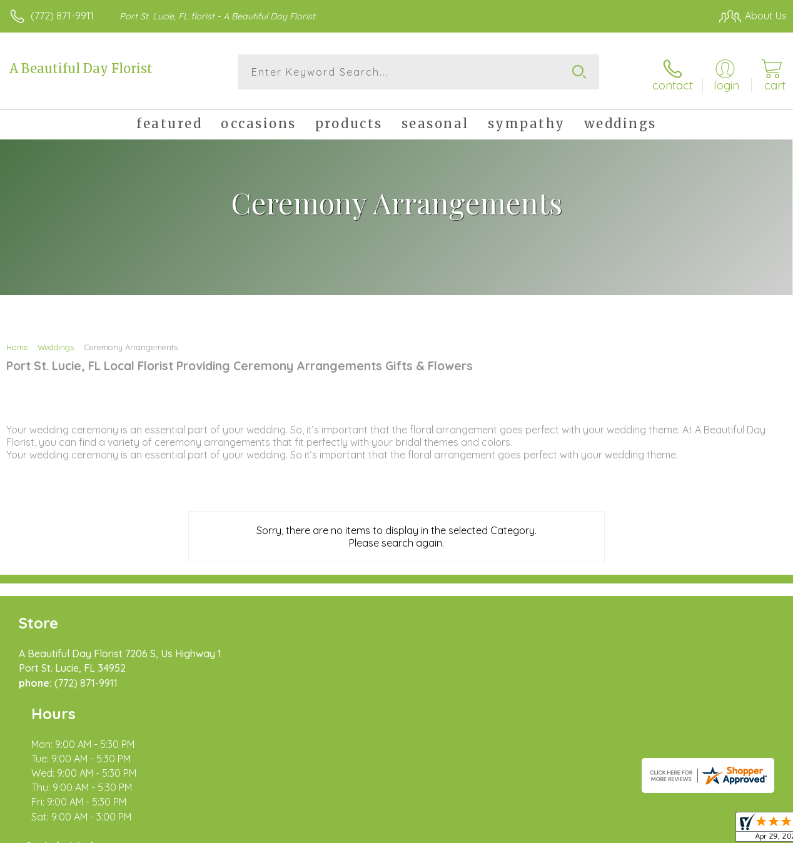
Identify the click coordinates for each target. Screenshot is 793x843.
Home (17, 343)
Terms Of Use (500, 830)
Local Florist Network (663, 830)
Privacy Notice (574, 830)
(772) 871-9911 (62, 15)
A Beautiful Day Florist (81, 68)
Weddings (56, 343)
